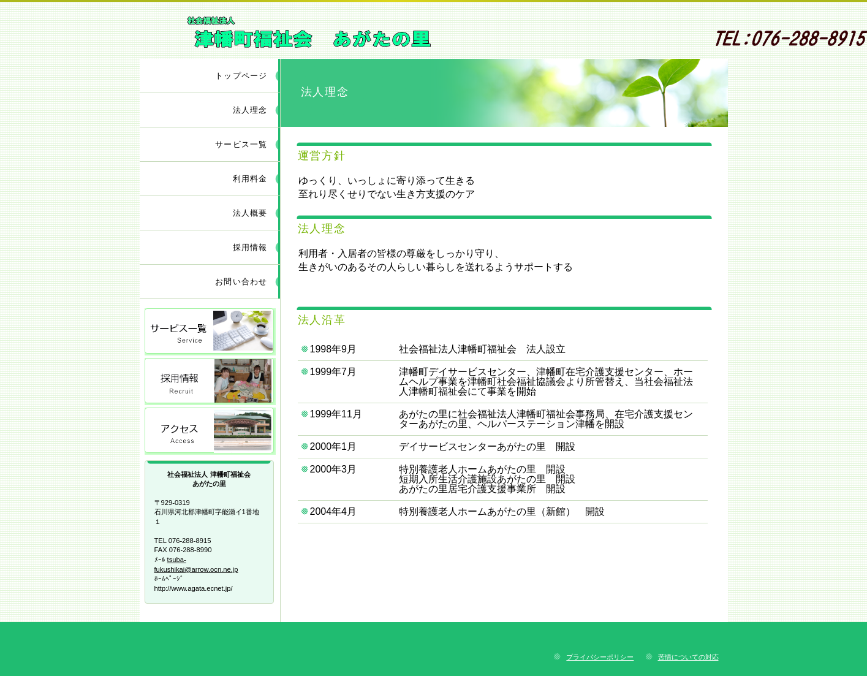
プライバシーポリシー (600, 657)
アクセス (210, 431)
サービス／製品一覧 (210, 331)
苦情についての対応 (688, 657)
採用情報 (210, 381)
